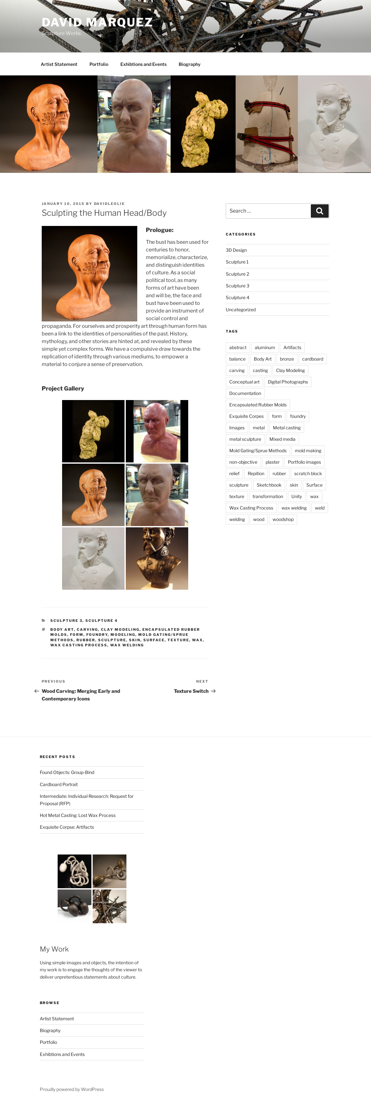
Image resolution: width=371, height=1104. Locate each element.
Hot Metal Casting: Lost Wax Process (78, 815)
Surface (154, 640)
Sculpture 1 (237, 261)
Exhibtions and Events (143, 64)
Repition (256, 473)
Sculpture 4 (101, 620)
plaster (273, 462)
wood (258, 519)
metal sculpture (245, 439)
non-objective (243, 462)
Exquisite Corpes (246, 416)
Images (237, 427)
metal (259, 427)
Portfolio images (304, 462)
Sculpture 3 (66, 620)
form (76, 634)
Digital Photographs (288, 381)
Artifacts (292, 347)
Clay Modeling (120, 629)
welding (237, 519)
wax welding (127, 645)
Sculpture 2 (237, 274)
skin (134, 640)
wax (197, 640)
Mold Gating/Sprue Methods (258, 450)
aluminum (265, 347)
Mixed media (282, 439)
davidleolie (109, 203)
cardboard (312, 359)
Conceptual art (244, 381)
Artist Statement (59, 64)
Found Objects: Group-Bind (67, 772)
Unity (296, 496)
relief (234, 473)
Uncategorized (241, 309)
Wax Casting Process (78, 645)
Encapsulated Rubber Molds (258, 404)
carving (87, 629)
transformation (268, 496)
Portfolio (98, 64)
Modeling (123, 634)
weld (320, 507)
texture (178, 640)
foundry (97, 634)
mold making (308, 450)
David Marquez (97, 22)
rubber (85, 640)
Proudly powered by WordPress (72, 1089)
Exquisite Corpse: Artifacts (67, 827)
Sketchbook (269, 485)
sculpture (112, 640)
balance (237, 359)
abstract (237, 347)
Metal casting (287, 427)
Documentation (245, 393)
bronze (287, 359)
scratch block (308, 473)
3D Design (236, 250)
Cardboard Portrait (59, 784)
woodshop (283, 519)
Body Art (62, 629)
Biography (190, 64)
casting (260, 370)
